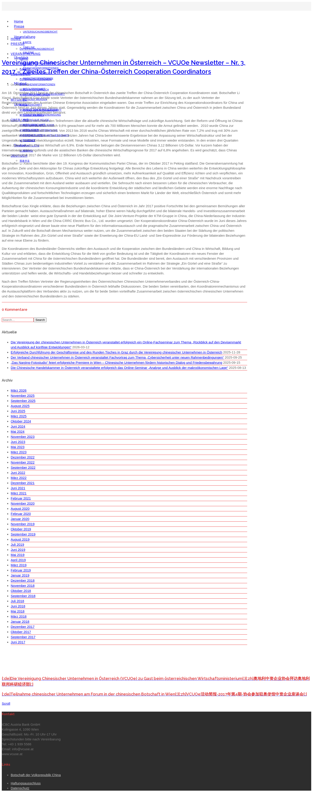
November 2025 (23, 395)
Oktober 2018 (21, 591)
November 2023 (23, 437)
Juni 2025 (18, 411)
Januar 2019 (20, 575)
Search (40, 320)
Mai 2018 (18, 611)
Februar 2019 (21, 570)
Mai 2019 (18, 555)
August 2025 (20, 406)
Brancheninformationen (37, 84)
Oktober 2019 (21, 529)
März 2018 (19, 616)
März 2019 (19, 565)
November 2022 (23, 462)
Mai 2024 (18, 431)
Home (18, 21)
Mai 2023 (18, 447)
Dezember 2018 (23, 580)
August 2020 (20, 508)
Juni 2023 (18, 442)
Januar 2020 (20, 519)
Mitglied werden (32, 115)
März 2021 (19, 493)
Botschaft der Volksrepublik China (36, 775)
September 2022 (23, 467)
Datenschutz (20, 788)
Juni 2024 (18, 426)
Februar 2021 (21, 498)
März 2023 (19, 452)
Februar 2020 (21, 514)
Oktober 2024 (21, 421)
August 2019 (20, 539)
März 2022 (19, 478)
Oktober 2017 (21, 632)
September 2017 (23, 637)
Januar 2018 (20, 621)
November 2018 (23, 585)
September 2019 (23, 534)
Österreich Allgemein (36, 79)
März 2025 (19, 416)
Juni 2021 (18, 488)
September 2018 (23, 596)
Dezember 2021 (23, 483)
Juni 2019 (18, 550)
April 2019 (18, 560)
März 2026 (19, 390)
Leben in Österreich (34, 89)
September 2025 (23, 401)
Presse (19, 26)
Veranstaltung (24, 37)
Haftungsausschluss (26, 783)
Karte (27, 42)
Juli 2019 (17, 544)
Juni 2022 (18, 472)
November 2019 (23, 524)
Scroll (6, 703)
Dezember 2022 (23, 457)
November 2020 (23, 503)
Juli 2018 (17, 601)
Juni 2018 (18, 606)
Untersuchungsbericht (40, 31)
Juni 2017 (18, 642)
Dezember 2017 (23, 627)
